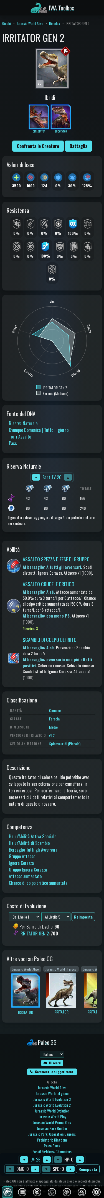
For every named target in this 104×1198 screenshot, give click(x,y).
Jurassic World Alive (30, 23)
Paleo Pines (52, 1145)
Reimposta (87, 1169)
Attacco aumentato (25, 876)
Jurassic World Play (52, 1116)
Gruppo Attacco (22, 856)
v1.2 (52, 735)
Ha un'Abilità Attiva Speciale (32, 836)
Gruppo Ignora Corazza (28, 869)
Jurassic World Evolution (52, 1111)
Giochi (6, 23)
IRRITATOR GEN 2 (34, 933)
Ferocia (54, 719)
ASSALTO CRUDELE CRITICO (48, 584)
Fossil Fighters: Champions (52, 1151)
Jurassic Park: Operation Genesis (52, 1134)
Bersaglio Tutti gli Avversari (33, 849)
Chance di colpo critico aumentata (38, 883)
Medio (53, 727)
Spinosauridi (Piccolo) (64, 743)
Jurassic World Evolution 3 (52, 1099)
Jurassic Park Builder (52, 1128)
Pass (13, 443)
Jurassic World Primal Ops (52, 1122)
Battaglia (78, 146)
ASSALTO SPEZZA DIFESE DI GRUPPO (56, 559)
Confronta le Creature (38, 146)
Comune (55, 710)
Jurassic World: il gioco (52, 1093)
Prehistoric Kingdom (52, 1140)
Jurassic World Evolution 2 (52, 1105)
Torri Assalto (20, 436)
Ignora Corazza (21, 863)
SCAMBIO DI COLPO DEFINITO (50, 639)
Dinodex (54, 23)
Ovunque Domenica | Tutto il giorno (39, 430)
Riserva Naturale (23, 423)
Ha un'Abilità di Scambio (29, 843)
